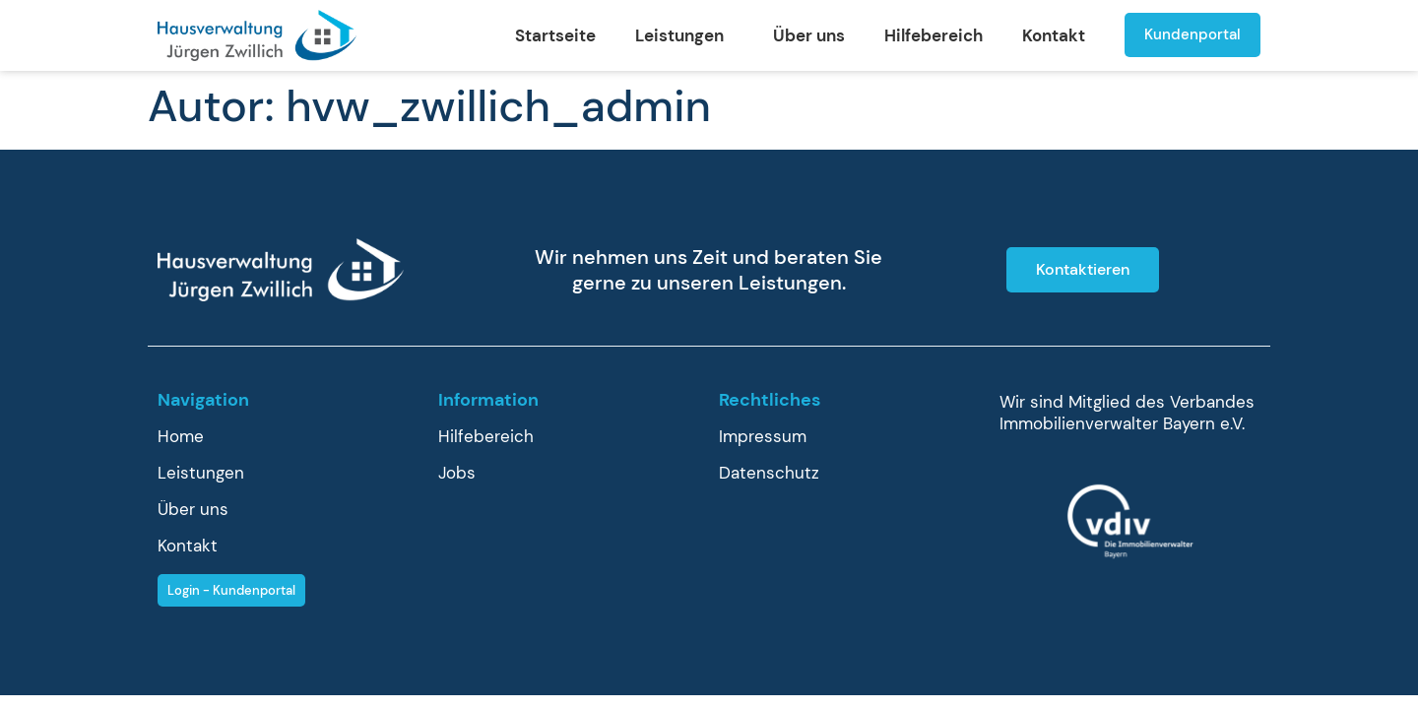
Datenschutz (769, 472)
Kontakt (1053, 35)
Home (181, 436)
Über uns (809, 35)
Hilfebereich (933, 35)
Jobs (457, 472)
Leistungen (684, 35)
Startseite (555, 35)
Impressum (762, 436)
